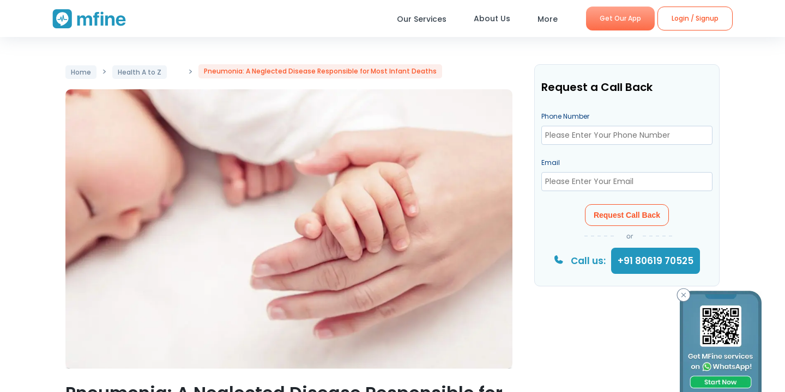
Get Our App (620, 18)
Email (550, 162)
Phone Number (565, 116)
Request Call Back (627, 215)
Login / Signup (695, 18)
